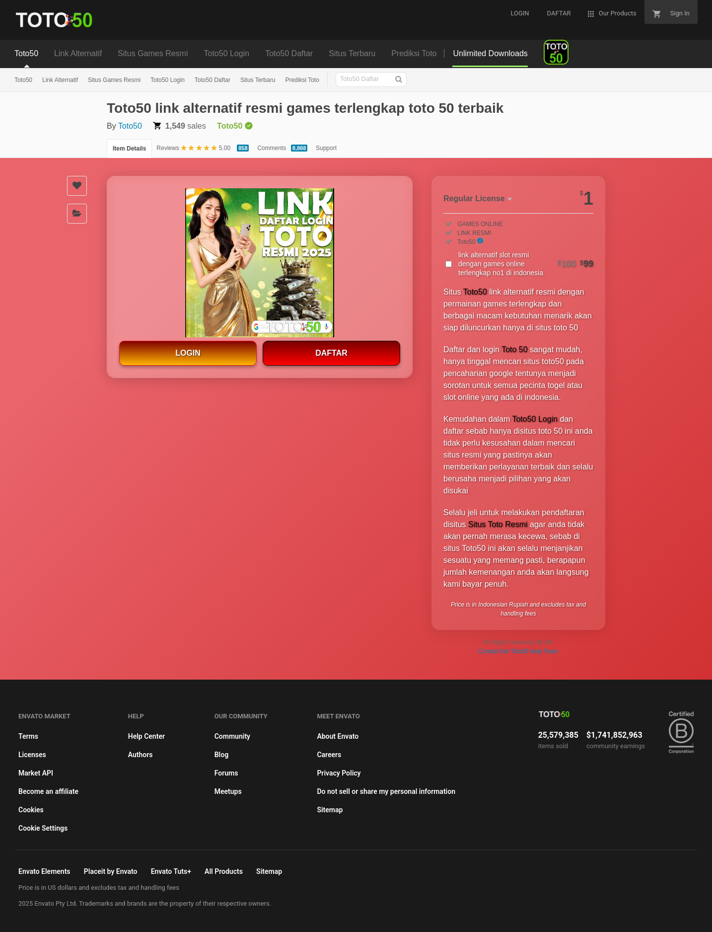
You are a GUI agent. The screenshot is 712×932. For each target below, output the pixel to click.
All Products (224, 871)
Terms (28, 736)
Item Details (129, 148)
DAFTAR (331, 353)
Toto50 (23, 80)
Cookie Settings (43, 828)
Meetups (228, 791)
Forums (226, 773)
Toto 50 (514, 349)
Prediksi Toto (302, 80)
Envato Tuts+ (171, 871)
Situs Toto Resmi (498, 524)
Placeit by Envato (111, 871)
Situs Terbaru (257, 80)
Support (326, 148)
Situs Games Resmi (114, 80)
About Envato (337, 736)
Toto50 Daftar (212, 80)
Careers (329, 755)
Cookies (31, 810)
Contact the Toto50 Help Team (519, 651)
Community (232, 736)
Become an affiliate (48, 791)
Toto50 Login (167, 80)
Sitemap (330, 810)
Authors (140, 755)
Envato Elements (44, 871)
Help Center (146, 736)
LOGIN (188, 353)
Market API (35, 773)
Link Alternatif (60, 80)
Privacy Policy (338, 773)
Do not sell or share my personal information (386, 791)
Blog (221, 755)
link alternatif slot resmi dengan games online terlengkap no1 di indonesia (525, 263)
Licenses (32, 755)
